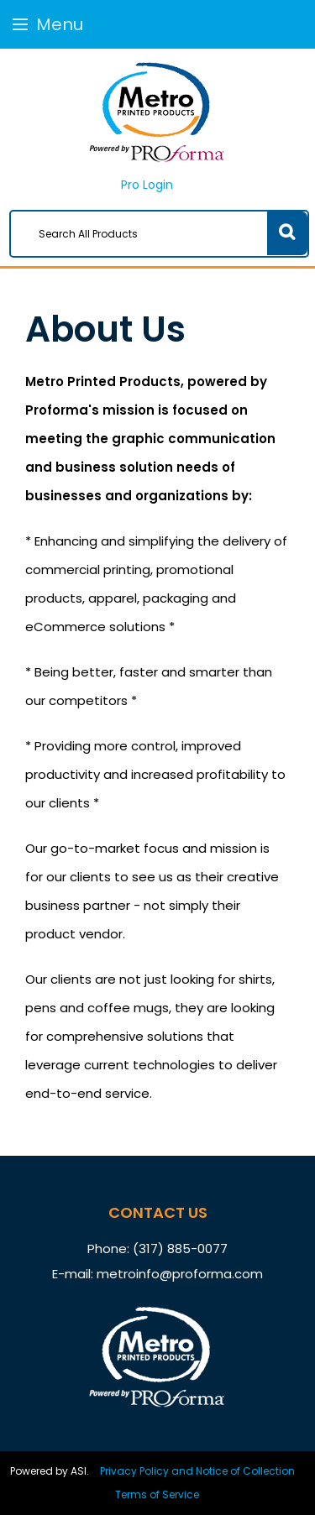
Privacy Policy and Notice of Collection (197, 1471)
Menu (48, 24)
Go (287, 233)
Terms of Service (157, 1494)
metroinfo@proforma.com (180, 1274)
